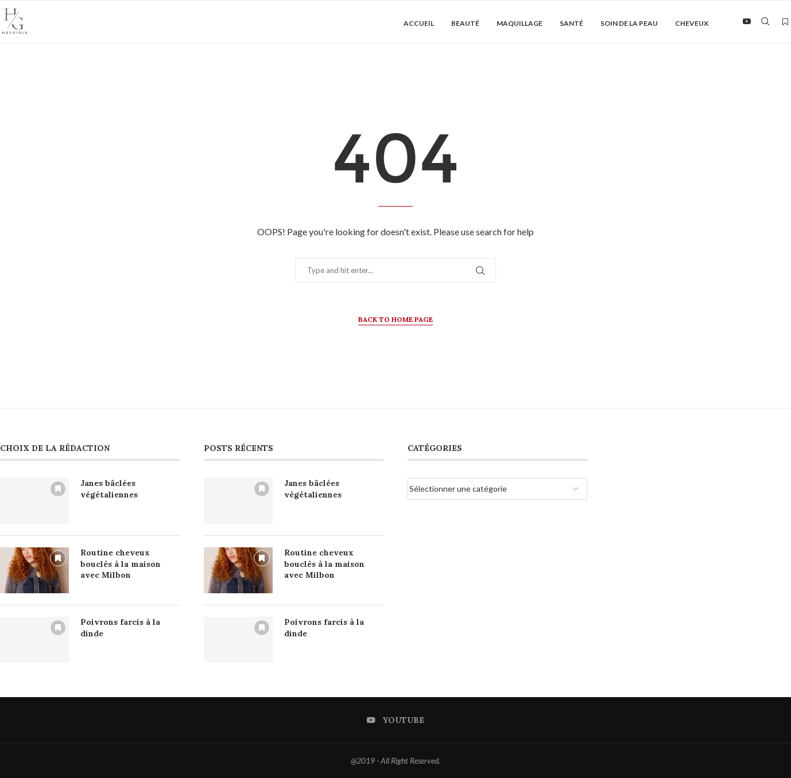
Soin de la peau (629, 23)
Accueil (419, 23)
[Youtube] (747, 23)
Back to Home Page (395, 319)
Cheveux (691, 23)
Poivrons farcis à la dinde (120, 628)
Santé (571, 23)
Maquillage (519, 23)
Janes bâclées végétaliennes (109, 489)
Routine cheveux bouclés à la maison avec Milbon (120, 563)
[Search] (765, 23)
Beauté (465, 23)
